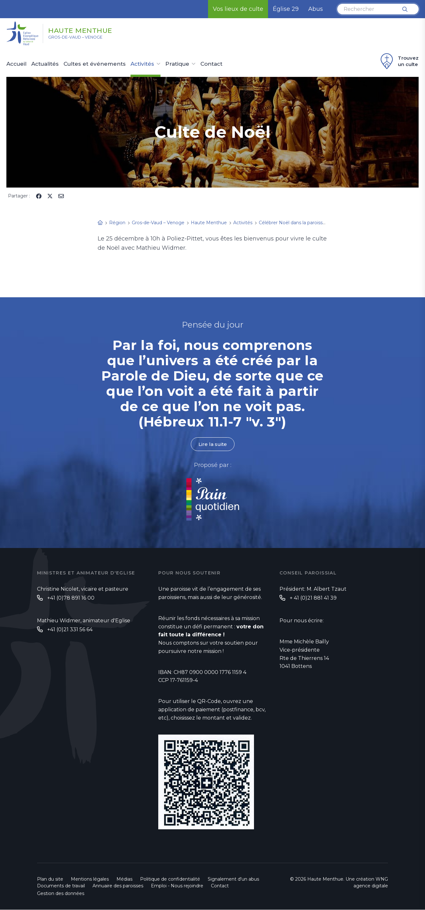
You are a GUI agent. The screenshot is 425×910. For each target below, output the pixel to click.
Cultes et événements (94, 64)
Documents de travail (61, 886)
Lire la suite (212, 444)
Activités (142, 64)
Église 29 (286, 8)
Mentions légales (90, 879)
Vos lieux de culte (238, 8)
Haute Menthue (90, 30)
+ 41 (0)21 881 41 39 (313, 598)
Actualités (45, 64)
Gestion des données (60, 894)
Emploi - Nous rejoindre (177, 886)
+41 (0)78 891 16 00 (70, 598)
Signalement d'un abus (233, 879)
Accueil (16, 64)
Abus (315, 8)
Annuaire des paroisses (118, 886)
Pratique (177, 64)
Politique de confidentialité (170, 879)
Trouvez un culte (399, 61)
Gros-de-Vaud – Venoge (82, 38)
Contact (211, 64)
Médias (124, 879)
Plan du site (50, 879)
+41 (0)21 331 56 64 (70, 630)
